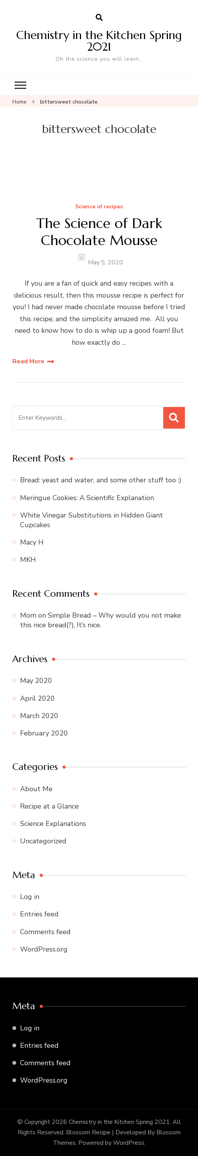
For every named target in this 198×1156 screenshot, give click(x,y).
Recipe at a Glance (49, 806)
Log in (29, 896)
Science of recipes (99, 207)
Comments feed (45, 931)
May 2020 (36, 680)
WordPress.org (44, 949)
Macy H (32, 542)
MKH (28, 559)
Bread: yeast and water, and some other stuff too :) (100, 480)
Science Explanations (53, 823)
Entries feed (39, 914)
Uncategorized (43, 841)
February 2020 (44, 733)
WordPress (128, 1143)
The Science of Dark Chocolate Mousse (99, 231)
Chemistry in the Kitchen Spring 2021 (99, 41)
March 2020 (39, 715)
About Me (36, 788)
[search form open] (99, 18)
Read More (28, 361)
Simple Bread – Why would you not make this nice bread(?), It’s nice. (100, 620)
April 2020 (37, 698)
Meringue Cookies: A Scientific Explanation (87, 497)
